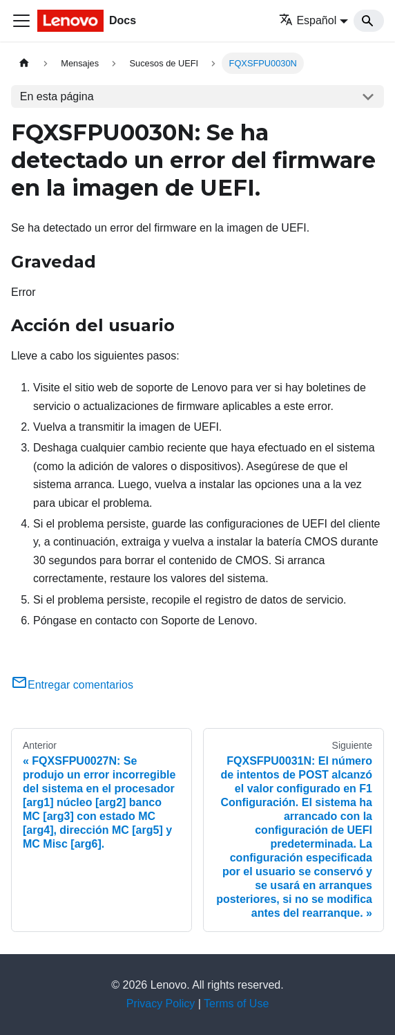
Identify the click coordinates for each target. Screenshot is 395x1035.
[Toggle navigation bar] (21, 20)
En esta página (57, 96)
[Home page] (24, 63)
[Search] (369, 21)
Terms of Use (236, 1003)
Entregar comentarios (72, 685)
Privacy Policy (160, 1003)
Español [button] (307, 20)
